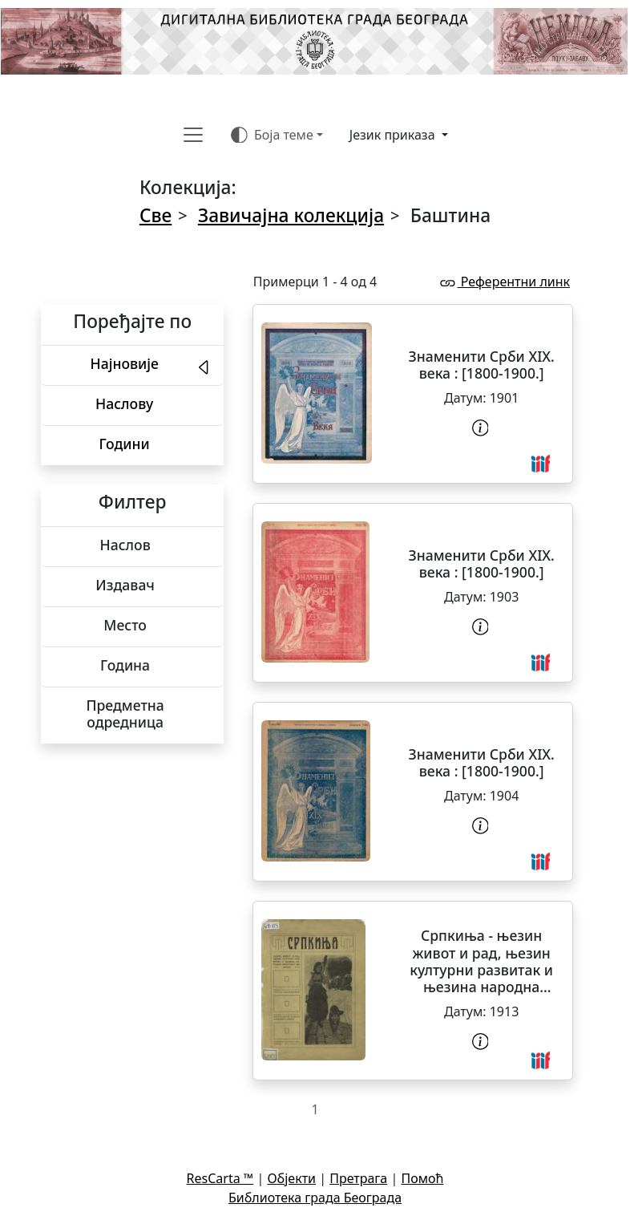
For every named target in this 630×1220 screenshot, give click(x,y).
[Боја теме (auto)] (277, 135)
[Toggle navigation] (193, 135)
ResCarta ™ (220, 1178)
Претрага (358, 1178)
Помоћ (422, 1178)
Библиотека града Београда (315, 1197)
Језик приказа (393, 135)
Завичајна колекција (291, 215)
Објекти (291, 1178)
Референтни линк (504, 281)
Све (155, 215)
